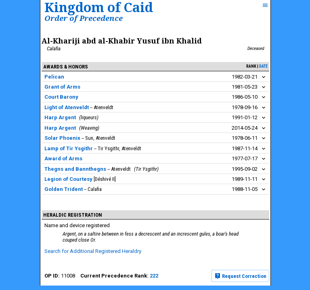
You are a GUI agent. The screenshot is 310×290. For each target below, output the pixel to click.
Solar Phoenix (62, 138)
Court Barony (61, 97)
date (263, 66)
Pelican (54, 77)
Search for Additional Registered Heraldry (92, 251)
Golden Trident (63, 189)
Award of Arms (63, 158)
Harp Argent (60, 117)
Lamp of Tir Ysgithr (68, 148)
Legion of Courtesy (68, 179)
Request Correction (240, 276)
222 (154, 276)
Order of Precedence (83, 18)
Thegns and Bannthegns (75, 169)
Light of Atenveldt (66, 107)
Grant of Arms (62, 87)
